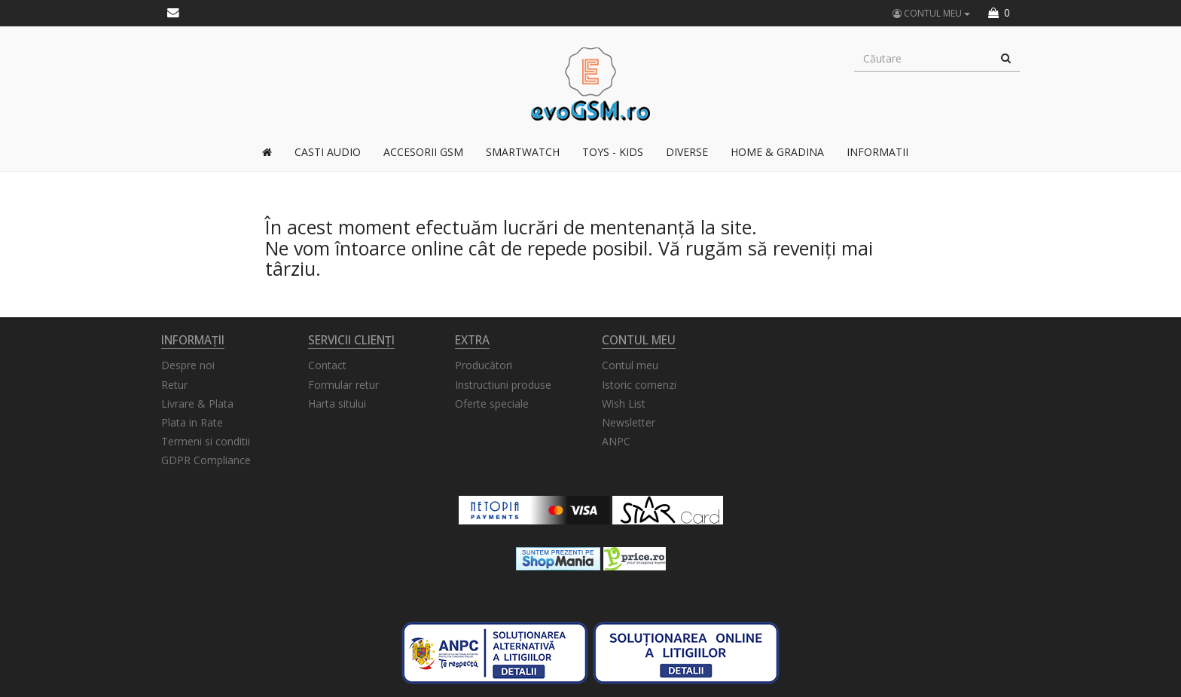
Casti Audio (327, 152)
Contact (327, 365)
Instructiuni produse (503, 385)
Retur (174, 385)
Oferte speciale (492, 403)
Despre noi (188, 365)
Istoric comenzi (639, 385)
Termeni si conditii (205, 441)
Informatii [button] (877, 152)
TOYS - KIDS (612, 152)
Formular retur (343, 385)
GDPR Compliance (206, 460)
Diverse (687, 152)
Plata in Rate (192, 422)
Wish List (623, 403)
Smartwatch (523, 152)
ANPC (616, 441)
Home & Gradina (777, 152)
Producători (483, 365)
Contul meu (630, 365)
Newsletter (628, 422)
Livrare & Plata (197, 403)
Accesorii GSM (423, 152)
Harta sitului (337, 403)
